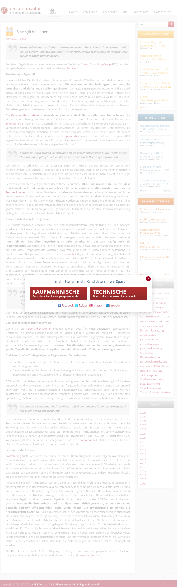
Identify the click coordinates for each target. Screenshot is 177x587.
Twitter (81, 305)
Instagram (96, 305)
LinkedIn (113, 305)
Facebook (66, 305)
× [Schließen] (148, 279)
